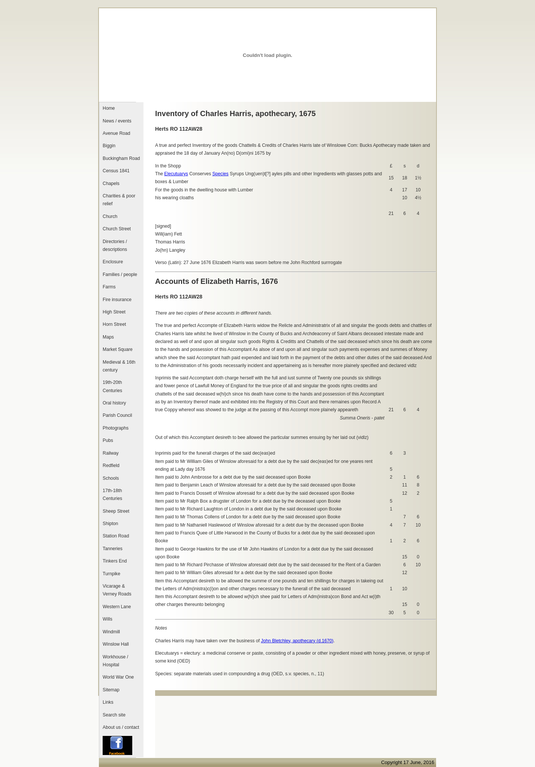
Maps (108, 337)
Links (108, 702)
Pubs (108, 440)
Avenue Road (116, 133)
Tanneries (113, 548)
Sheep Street (116, 511)
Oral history (114, 403)
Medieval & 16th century (119, 366)
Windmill (111, 631)
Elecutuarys (176, 173)
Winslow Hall (116, 644)
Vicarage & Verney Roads (117, 590)
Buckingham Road (121, 158)
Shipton (110, 523)
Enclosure (113, 261)
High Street (114, 312)
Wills (107, 619)
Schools (111, 478)
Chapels (111, 183)
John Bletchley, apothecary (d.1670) (297, 640)
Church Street (117, 228)
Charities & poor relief (119, 199)
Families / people (120, 274)
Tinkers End (115, 561)
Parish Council (117, 415)
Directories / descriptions (115, 245)
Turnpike (111, 573)
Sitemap (111, 689)
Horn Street (114, 324)
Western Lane (117, 606)
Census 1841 (116, 170)
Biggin (109, 145)
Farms (109, 286)
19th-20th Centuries (112, 386)
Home (109, 108)
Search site (114, 715)
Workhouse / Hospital (115, 660)
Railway (111, 453)
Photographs (116, 428)
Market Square (118, 349)
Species (220, 173)
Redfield (111, 465)
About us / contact (121, 727)
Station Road (116, 536)
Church (110, 216)
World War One (118, 677)
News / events (117, 121)
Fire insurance (117, 299)
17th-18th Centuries (112, 494)
